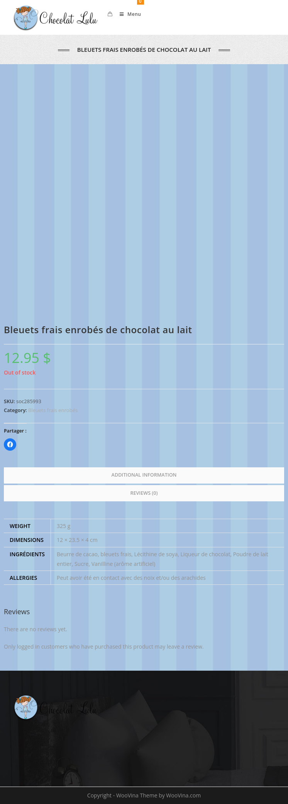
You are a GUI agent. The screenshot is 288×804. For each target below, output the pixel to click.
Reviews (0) (144, 493)
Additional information (144, 475)
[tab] (144, 475)
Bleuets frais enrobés (53, 410)
